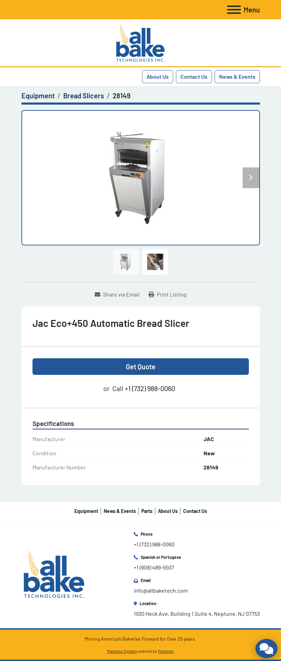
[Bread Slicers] (83, 95)
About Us (158, 76)
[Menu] (234, 10)
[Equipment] (38, 95)
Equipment (86, 511)
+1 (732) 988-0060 (150, 388)
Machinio (166, 651)
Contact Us (193, 76)
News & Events (237, 76)
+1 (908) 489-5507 (154, 567)
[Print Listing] (167, 294)
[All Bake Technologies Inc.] (54, 573)
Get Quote (141, 366)
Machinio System (122, 651)
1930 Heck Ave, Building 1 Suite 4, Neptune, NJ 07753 (197, 613)
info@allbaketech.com (161, 590)
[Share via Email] (117, 294)
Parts (146, 511)
